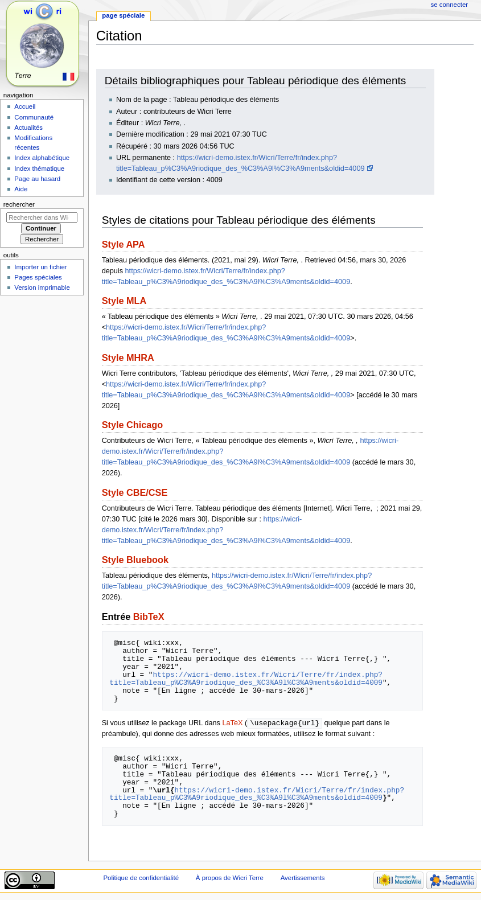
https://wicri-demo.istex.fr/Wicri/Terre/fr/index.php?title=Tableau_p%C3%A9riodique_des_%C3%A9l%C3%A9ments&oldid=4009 (246, 678)
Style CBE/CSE (135, 492)
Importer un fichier (40, 267)
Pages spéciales (37, 277)
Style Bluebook (135, 559)
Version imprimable (41, 287)
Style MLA (124, 300)
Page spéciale (123, 15)
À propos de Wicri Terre (230, 878)
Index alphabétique (41, 157)
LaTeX (232, 724)
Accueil (24, 106)
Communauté (34, 117)
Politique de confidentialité (141, 878)
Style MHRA (128, 357)
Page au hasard (37, 178)
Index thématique (39, 168)
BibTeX (149, 616)
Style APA (123, 244)
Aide (20, 189)
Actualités (28, 127)
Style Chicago (132, 425)
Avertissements (303, 878)
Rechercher (19, 204)
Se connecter (449, 4)
